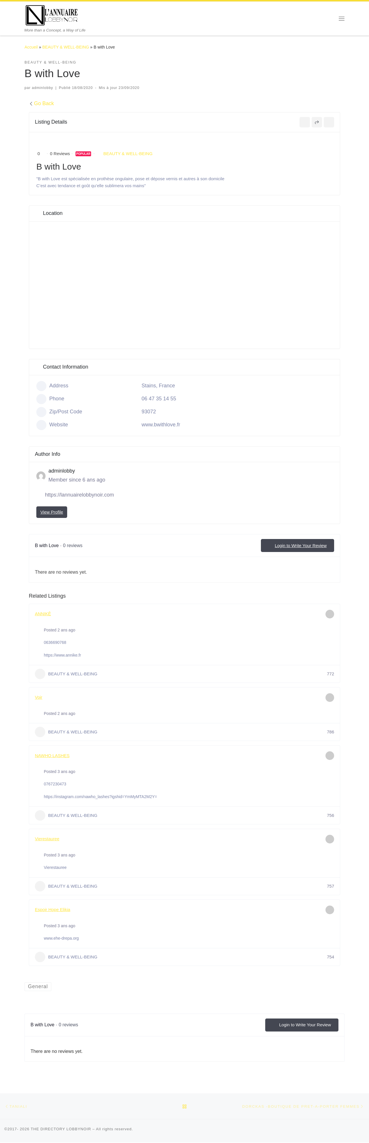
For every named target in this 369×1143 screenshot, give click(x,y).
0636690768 (55, 642)
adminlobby (42, 88)
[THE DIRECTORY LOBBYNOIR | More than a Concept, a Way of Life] (52, 15)
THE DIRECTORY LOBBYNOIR (61, 1129)
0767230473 (55, 784)
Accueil (31, 47)
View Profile (51, 512)
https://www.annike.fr (62, 655)
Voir (38, 697)
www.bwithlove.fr (161, 425)
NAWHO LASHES (52, 755)
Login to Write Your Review (297, 545)
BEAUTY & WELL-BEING (65, 47)
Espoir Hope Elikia (52, 909)
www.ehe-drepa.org (61, 938)
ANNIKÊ (43, 613)
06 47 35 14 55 (159, 399)
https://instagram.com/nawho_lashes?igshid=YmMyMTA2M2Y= (100, 796)
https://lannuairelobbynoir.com (79, 495)
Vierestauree (47, 838)
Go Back (41, 103)
